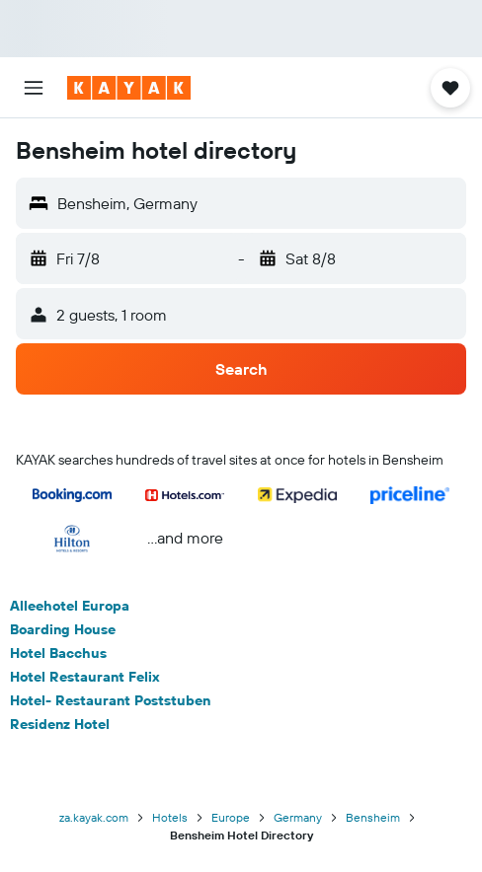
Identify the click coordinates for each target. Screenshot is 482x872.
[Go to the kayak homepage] (129, 88)
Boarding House (63, 629)
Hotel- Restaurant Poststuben (110, 700)
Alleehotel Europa (69, 606)
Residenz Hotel (60, 724)
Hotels (170, 817)
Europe (230, 817)
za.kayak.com (93, 817)
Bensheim (373, 817)
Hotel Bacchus (58, 653)
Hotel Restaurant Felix (85, 677)
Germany (298, 817)
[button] (33, 87)
